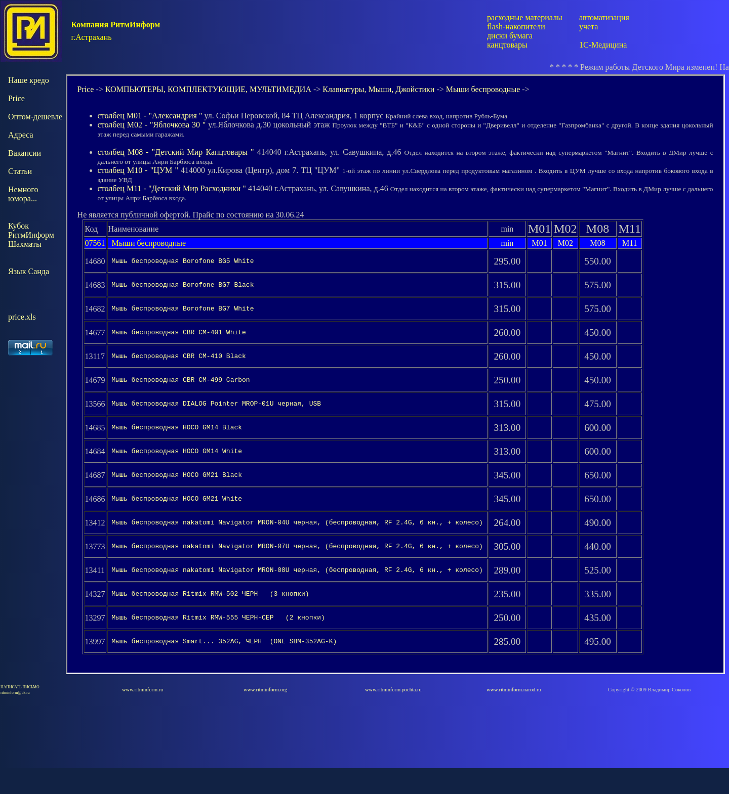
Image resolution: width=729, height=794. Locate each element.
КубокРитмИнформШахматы (31, 235)
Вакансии (24, 153)
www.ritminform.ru (142, 715)
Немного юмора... (23, 194)
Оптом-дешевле (35, 116)
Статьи (20, 171)
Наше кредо (28, 80)
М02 (565, 243)
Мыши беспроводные (483, 89)
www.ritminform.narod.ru (514, 715)
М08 (597, 243)
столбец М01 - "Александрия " (150, 115)
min (507, 243)
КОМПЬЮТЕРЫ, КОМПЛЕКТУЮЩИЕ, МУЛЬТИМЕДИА (208, 89)
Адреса (20, 134)
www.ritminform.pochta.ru (393, 715)
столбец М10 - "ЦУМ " (138, 170)
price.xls (22, 317)
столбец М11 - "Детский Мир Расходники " (172, 188)
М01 (539, 243)
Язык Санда (28, 271)
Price (16, 98)
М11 (629, 243)
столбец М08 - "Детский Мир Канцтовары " (176, 152)
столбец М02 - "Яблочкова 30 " (152, 124)
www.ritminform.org (265, 715)
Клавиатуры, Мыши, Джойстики (378, 89)
